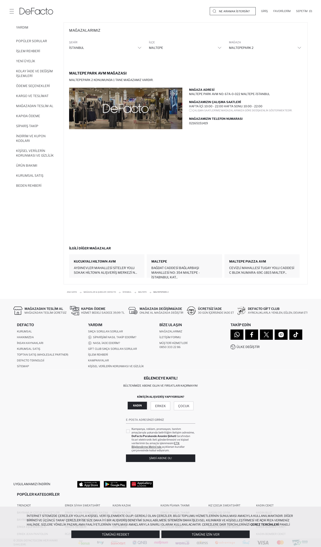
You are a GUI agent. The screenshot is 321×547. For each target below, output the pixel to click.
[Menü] (11, 11)
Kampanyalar (98, 360)
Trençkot (24, 505)
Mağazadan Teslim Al (34, 106)
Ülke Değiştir (248, 347)
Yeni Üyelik (25, 61)
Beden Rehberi (28, 185)
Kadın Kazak (122, 505)
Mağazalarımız (170, 331)
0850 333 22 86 (170, 347)
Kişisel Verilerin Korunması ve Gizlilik (35, 153)
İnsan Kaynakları (30, 343)
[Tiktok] (295, 334)
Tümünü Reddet (115, 534)
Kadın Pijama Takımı (174, 505)
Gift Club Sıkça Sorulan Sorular (112, 348)
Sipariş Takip (27, 126)
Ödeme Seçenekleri (33, 86)
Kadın (137, 405)
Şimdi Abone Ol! (160, 458)
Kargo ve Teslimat (32, 96)
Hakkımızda (25, 337)
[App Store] (88, 484)
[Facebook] (251, 334)
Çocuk (183, 406)
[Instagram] (281, 334)
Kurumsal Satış (29, 175)
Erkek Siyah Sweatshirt (82, 505)
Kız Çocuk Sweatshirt (224, 505)
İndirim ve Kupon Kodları (31, 138)
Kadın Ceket (265, 505)
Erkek (160, 406)
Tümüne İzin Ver (206, 534)
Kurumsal (24, 331)
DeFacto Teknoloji (30, 360)
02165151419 (198, 123)
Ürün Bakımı (26, 165)
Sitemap (23, 366)
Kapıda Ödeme (28, 116)
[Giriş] (264, 11)
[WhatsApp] (236, 334)
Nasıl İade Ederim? (104, 343)
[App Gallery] (141, 484)
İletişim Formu (170, 337)
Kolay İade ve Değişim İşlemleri (34, 73)
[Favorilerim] (282, 11)
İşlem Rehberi (28, 51)
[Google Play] (115, 484)
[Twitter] (266, 334)
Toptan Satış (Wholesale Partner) (42, 354)
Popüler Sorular (31, 41)
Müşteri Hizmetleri (173, 343)
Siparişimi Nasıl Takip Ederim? (112, 337)
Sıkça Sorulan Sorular (105, 331)
